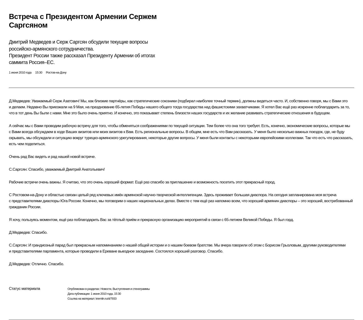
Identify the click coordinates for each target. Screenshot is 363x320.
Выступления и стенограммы (131, 289)
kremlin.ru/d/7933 (106, 298)
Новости (105, 289)
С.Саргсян (17, 169)
